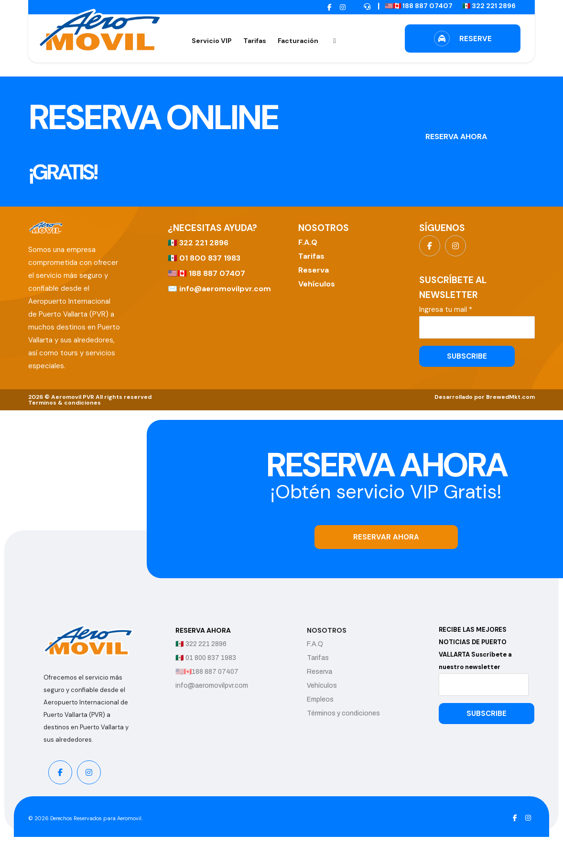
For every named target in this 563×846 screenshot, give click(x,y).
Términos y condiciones (352, 713)
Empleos (329, 699)
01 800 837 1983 (209, 258)
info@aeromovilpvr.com (225, 289)
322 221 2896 (203, 243)
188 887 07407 (217, 273)
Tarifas (311, 256)
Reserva (313, 270)
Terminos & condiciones (64, 403)
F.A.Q (307, 242)
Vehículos (316, 284)
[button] (329, 7)
